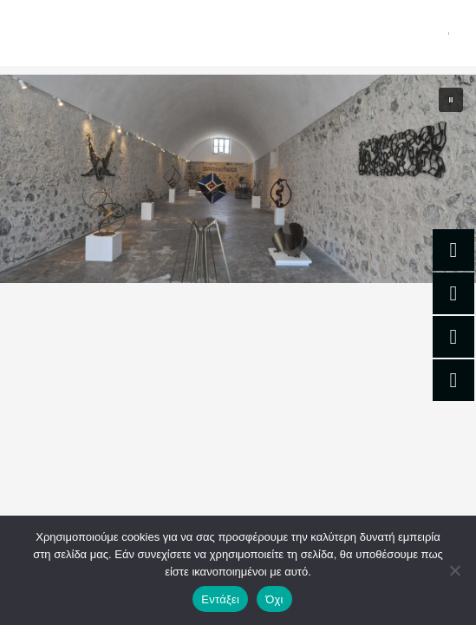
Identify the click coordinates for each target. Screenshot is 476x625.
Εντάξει (220, 599)
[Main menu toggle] (449, 33)
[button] (451, 100)
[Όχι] (454, 570)
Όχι (274, 599)
